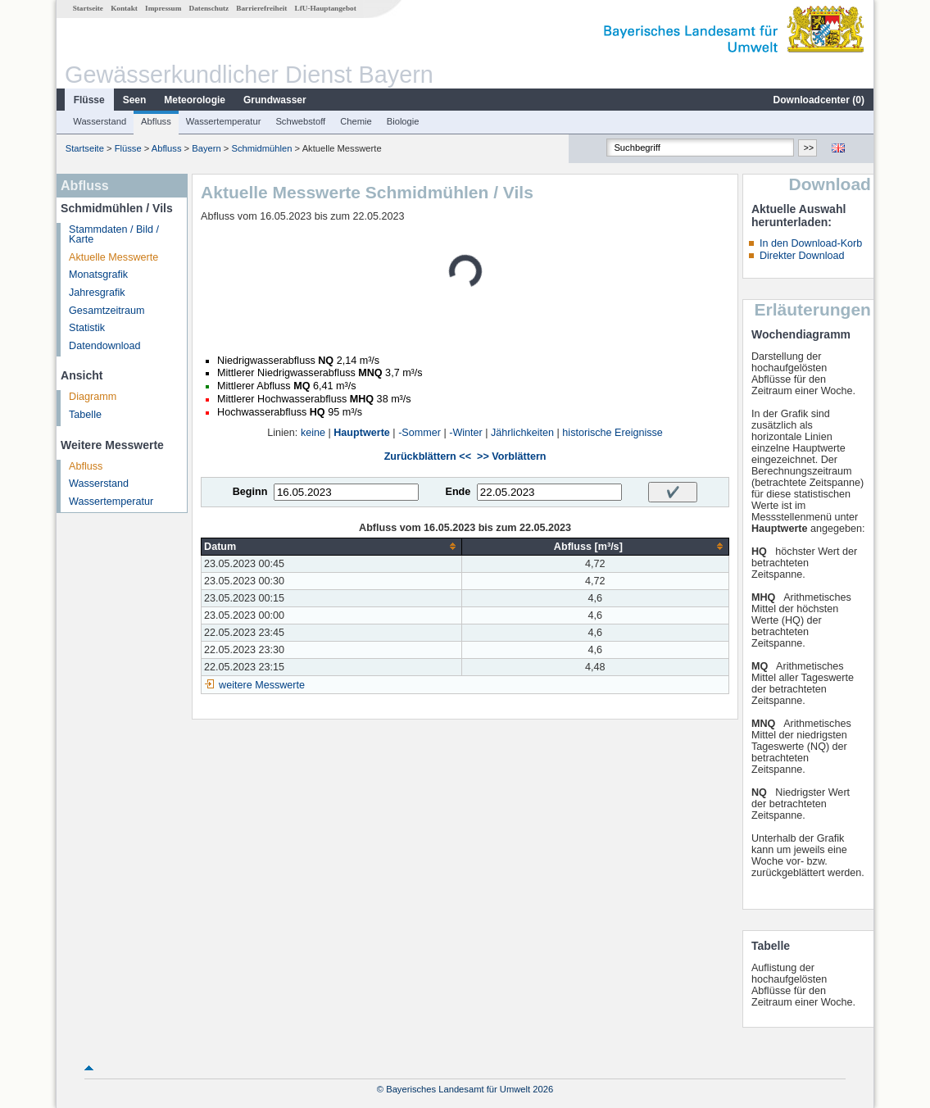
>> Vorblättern (511, 456)
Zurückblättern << (427, 456)
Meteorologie (194, 100)
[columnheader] (332, 546)
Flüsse (89, 100)
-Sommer (419, 432)
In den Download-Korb (811, 243)
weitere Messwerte (262, 685)
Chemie (356, 121)
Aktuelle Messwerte (113, 257)
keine (313, 432)
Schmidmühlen (262, 148)
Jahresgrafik (97, 292)
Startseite (88, 8)
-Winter (466, 432)
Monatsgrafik (98, 274)
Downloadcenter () (818, 100)
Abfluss (156, 121)
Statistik (87, 328)
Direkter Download (802, 255)
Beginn (250, 491)
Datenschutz (209, 8)
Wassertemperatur (223, 121)
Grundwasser (274, 100)
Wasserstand (99, 121)
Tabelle (85, 414)
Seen (135, 100)
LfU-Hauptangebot (325, 8)
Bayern (206, 148)
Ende (457, 491)
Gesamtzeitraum (106, 310)
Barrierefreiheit (261, 8)
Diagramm (92, 396)
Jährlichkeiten (522, 432)
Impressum (163, 8)
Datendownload (105, 346)
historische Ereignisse (612, 432)
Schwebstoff (300, 121)
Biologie (403, 121)
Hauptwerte (361, 432)
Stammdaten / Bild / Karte (114, 235)
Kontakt (124, 8)
